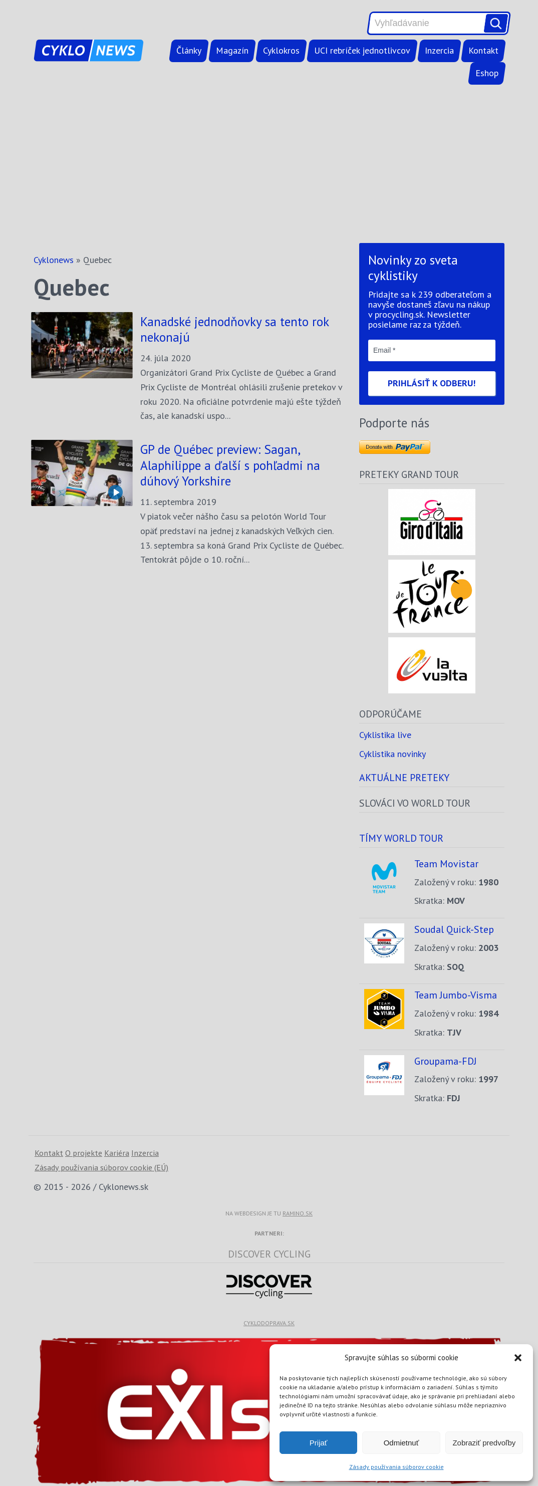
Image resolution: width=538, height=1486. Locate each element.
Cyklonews (54, 260)
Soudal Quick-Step (454, 929)
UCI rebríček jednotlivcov (362, 50)
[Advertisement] (269, 164)
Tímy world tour (401, 838)
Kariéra (116, 1153)
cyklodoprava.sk (269, 1323)
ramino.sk (298, 1213)
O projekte (83, 1153)
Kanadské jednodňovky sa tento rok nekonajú (234, 329)
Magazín (232, 50)
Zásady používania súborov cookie (396, 1466)
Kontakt (483, 50)
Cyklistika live (385, 734)
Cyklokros (281, 50)
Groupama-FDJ (445, 1061)
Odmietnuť (401, 1442)
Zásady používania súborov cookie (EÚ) (101, 1167)
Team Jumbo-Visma (455, 994)
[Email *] (431, 350)
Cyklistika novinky (392, 754)
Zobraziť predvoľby (483, 1442)
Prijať (319, 1442)
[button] (518, 1358)
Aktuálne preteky (404, 777)
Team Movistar (446, 863)
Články (188, 50)
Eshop (486, 73)
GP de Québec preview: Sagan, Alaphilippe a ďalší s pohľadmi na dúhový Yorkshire (230, 465)
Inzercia (439, 50)
